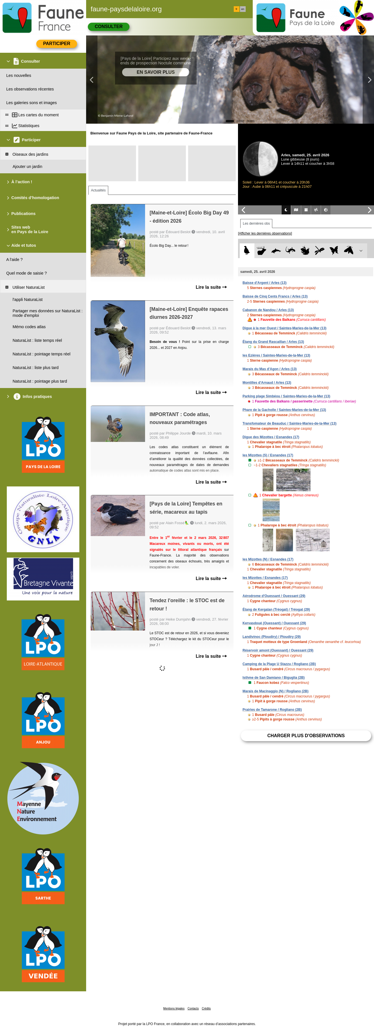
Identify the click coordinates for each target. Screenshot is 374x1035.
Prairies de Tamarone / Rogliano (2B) (272, 710)
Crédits (206, 1008)
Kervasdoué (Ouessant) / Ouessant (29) (274, 623)
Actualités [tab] (98, 190)
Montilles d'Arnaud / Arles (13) (267, 383)
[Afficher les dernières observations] (265, 233)
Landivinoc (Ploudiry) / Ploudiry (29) (272, 637)
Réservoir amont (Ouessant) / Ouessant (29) (278, 650)
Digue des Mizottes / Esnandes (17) (271, 437)
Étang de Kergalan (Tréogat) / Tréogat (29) (276, 610)
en (242, 9)
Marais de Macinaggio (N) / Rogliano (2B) (276, 691)
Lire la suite (211, 287)
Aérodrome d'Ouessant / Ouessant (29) (274, 596)
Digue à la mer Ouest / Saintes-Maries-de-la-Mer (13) (284, 328)
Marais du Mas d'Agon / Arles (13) (270, 369)
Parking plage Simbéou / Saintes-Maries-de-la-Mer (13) (286, 396)
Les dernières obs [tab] (256, 223)
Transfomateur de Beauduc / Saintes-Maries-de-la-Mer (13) (289, 423)
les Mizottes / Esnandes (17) (265, 578)
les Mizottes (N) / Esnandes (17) (268, 559)
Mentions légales (173, 1008)
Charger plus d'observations (306, 735)
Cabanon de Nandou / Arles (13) (268, 310)
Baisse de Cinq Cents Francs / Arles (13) (275, 296)
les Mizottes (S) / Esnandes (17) (268, 455)
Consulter (108, 26)
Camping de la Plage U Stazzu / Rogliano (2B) (279, 664)
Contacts (193, 1008)
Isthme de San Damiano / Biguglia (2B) (274, 678)
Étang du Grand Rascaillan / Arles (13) (273, 342)
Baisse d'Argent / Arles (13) (264, 283)
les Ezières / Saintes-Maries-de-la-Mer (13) (276, 355)
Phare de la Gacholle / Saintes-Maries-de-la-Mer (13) (284, 410)
